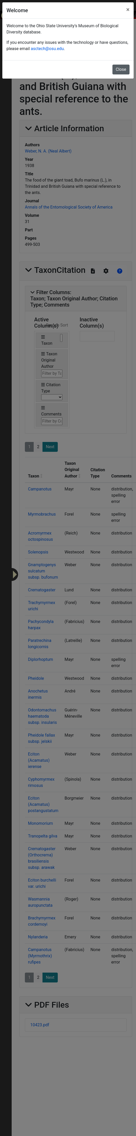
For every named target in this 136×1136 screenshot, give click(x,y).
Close (121, 69)
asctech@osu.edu (47, 48)
